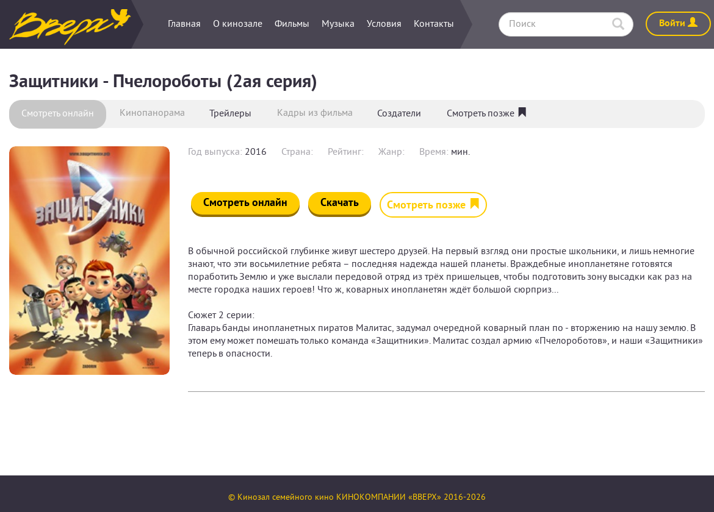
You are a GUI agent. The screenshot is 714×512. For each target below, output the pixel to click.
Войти (678, 24)
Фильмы (292, 24)
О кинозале (237, 24)
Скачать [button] (339, 203)
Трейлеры (230, 114)
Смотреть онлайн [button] (245, 203)
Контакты (434, 24)
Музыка (338, 24)
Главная (184, 24)
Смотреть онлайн (57, 114)
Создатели (399, 114)
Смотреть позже (487, 114)
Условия (384, 24)
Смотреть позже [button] (433, 205)
